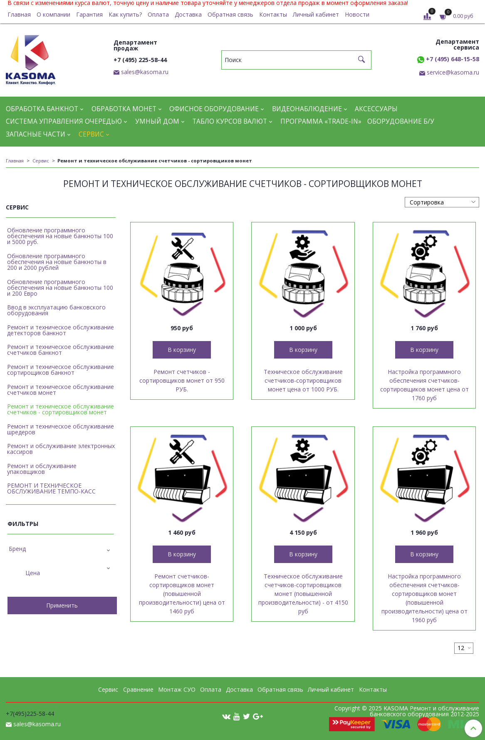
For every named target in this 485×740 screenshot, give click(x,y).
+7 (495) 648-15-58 (448, 59)
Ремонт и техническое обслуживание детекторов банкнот (60, 330)
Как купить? (125, 14)
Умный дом (157, 121)
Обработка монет (124, 109)
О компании (53, 14)
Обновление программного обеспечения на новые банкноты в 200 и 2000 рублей (56, 262)
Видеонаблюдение (307, 109)
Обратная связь (230, 14)
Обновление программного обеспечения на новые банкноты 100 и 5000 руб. (60, 236)
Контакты (273, 14)
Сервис (91, 134)
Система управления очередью (64, 121)
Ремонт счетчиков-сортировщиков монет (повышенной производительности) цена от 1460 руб (182, 593)
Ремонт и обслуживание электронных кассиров (61, 449)
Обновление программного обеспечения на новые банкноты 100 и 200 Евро (60, 287)
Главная (19, 14)
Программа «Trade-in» (320, 121)
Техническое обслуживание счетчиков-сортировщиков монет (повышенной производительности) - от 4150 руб (303, 593)
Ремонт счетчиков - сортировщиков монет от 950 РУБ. (182, 380)
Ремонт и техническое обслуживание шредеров (60, 429)
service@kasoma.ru (453, 72)
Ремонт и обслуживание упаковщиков (42, 469)
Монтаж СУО (176, 689)
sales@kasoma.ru (144, 72)
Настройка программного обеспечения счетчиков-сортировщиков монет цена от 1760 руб (424, 385)
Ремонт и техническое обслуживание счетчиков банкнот (60, 349)
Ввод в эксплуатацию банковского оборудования (56, 310)
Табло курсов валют (229, 121)
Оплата (158, 14)
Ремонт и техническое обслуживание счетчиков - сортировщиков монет (60, 409)
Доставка (188, 14)
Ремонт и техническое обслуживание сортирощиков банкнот (60, 369)
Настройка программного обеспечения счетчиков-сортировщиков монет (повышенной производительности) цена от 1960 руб (424, 598)
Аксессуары (376, 109)
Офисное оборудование (214, 109)
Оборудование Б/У (400, 121)
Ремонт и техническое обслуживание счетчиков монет (60, 389)
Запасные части (35, 134)
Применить (62, 605)
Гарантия (89, 14)
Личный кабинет (316, 14)
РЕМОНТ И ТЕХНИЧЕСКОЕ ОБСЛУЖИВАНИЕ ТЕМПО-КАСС (51, 488)
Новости (357, 14)
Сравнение (138, 689)
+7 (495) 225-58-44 (140, 60)
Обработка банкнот (42, 109)
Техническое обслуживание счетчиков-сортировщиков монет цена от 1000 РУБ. (303, 380)
